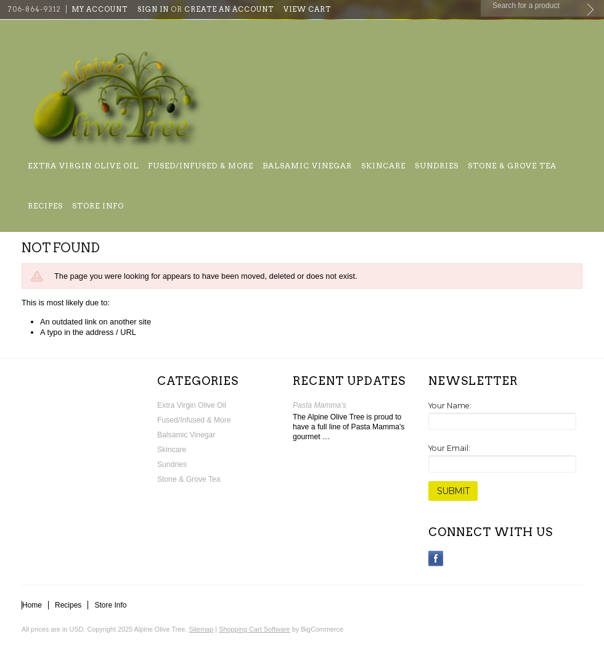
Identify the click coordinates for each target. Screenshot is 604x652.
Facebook (436, 558)
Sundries (437, 165)
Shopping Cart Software (254, 629)
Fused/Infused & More (200, 165)
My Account (99, 9)
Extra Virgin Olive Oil (83, 165)
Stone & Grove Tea (512, 165)
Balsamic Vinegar (307, 165)
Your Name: (449, 405)
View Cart (307, 9)
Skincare (383, 165)
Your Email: (449, 448)
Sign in (153, 9)
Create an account (229, 9)
